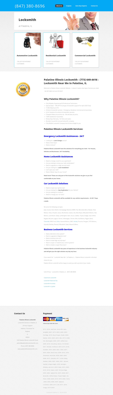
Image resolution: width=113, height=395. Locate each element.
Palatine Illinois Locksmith (27, 340)
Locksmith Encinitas (49, 283)
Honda (75, 221)
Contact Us (94, 6)
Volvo (58, 221)
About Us (59, 6)
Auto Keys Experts (81, 6)
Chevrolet (46, 221)
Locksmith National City (50, 280)
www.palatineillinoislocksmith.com (27, 349)
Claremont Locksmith (50, 278)
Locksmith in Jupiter (49, 286)
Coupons (68, 6)
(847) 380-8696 (30, 6)
